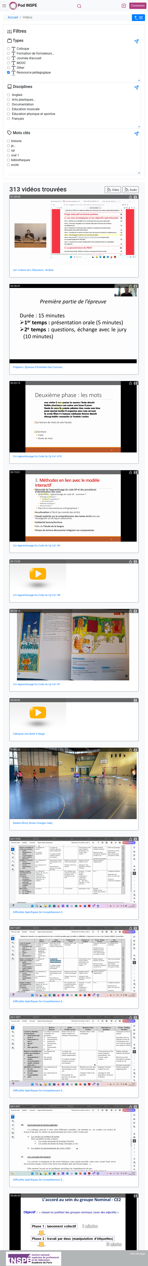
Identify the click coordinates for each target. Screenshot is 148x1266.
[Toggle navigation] (4, 6)
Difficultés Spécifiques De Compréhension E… (38, 912)
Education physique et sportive (33, 114)
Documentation (22, 104)
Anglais (16, 95)
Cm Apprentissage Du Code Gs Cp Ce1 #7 (36, 684)
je (12, 146)
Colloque (20, 48)
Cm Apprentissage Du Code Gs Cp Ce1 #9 (36, 545)
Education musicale (25, 109)
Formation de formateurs (31, 53)
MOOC (18, 63)
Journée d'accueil (26, 58)
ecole (15, 165)
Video (112, 189)
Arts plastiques (22, 99)
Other (17, 67)
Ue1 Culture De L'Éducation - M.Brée (33, 270)
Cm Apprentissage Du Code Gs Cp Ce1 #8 (36, 595)
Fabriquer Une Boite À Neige (29, 733)
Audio (130, 189)
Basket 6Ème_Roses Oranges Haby (33, 822)
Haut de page (137, 1253)
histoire (16, 141)
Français (17, 118)
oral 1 (15, 155)
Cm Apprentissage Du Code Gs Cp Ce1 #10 (37, 456)
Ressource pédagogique (31, 72)
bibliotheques (20, 160)
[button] (138, 17)
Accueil (13, 17)
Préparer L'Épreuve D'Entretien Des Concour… (38, 367)
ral (13, 150)
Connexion (138, 5)
